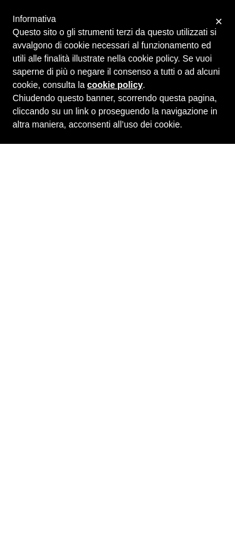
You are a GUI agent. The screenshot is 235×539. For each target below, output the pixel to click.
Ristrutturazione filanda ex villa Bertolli (60, 506)
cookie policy (115, 85)
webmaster (41, 231)
